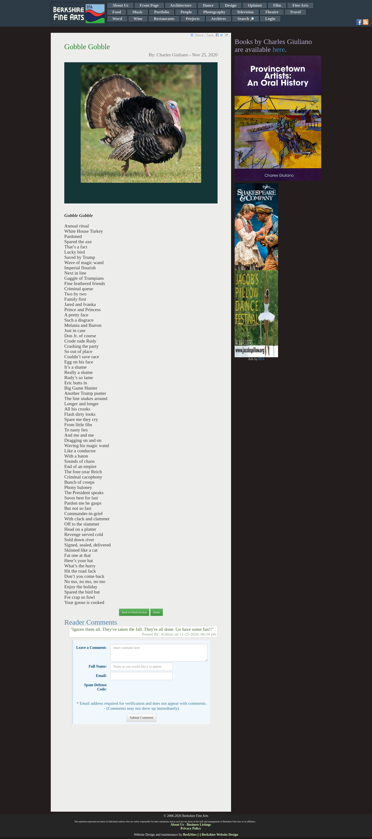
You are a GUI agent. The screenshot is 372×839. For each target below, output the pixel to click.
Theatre (272, 12)
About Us (120, 5)
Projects (193, 18)
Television (245, 12)
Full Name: (98, 666)
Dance (208, 5)
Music (137, 12)
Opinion (255, 5)
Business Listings (199, 824)
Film (277, 5)
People (186, 12)
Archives (218, 18)
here (279, 49)
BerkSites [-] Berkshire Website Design (210, 834)
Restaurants (164, 18)
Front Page (149, 5)
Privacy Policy (191, 828)
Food (116, 12)
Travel (295, 12)
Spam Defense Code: (95, 687)
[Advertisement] (141, 770)
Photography (214, 12)
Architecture (181, 5)
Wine (138, 18)
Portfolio (161, 12)
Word (117, 18)
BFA (261, 359)
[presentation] (146, 690)
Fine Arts (300, 5)
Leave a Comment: (91, 648)
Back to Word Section (134, 612)
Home (156, 612)
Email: (101, 676)
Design (230, 5)
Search (245, 18)
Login (270, 18)
